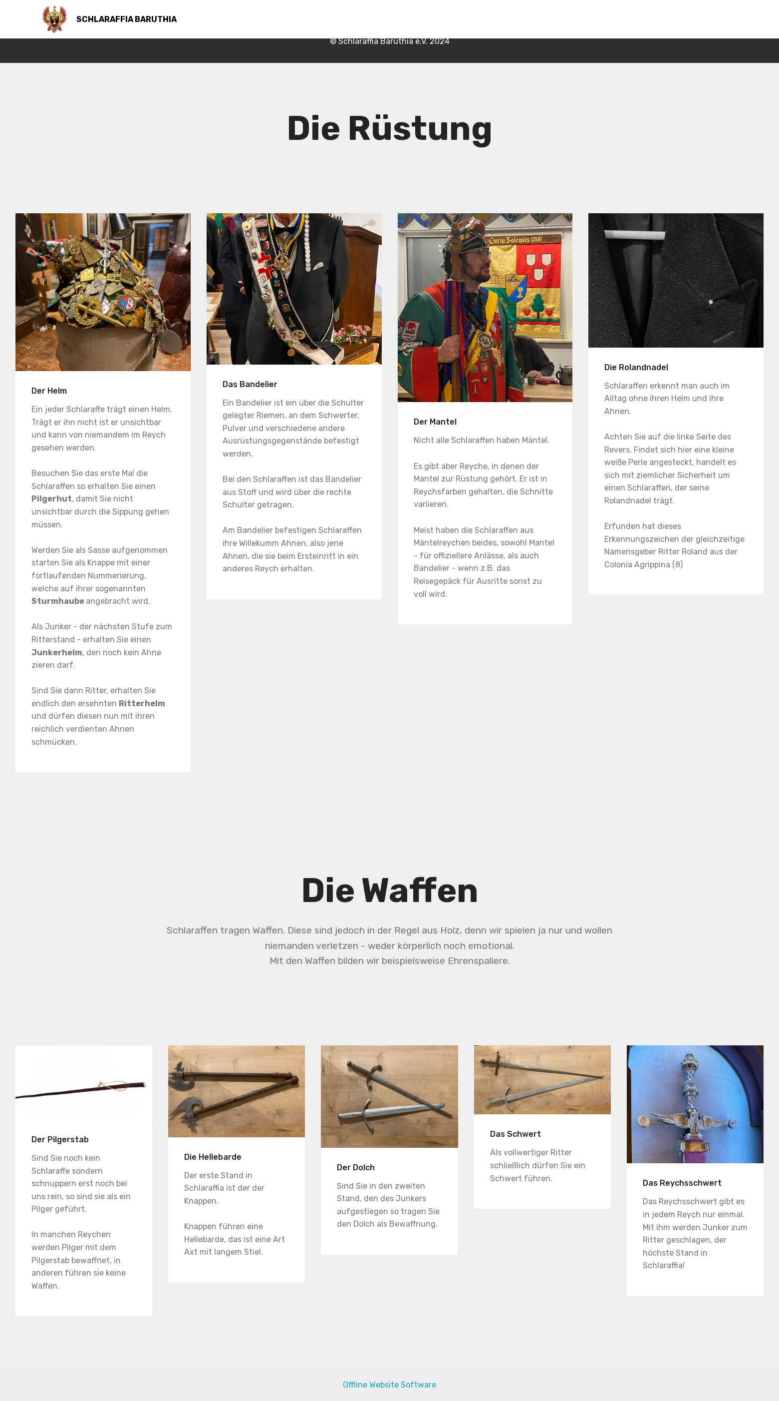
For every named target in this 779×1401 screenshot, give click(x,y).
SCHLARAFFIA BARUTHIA (127, 19)
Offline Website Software (389, 1385)
